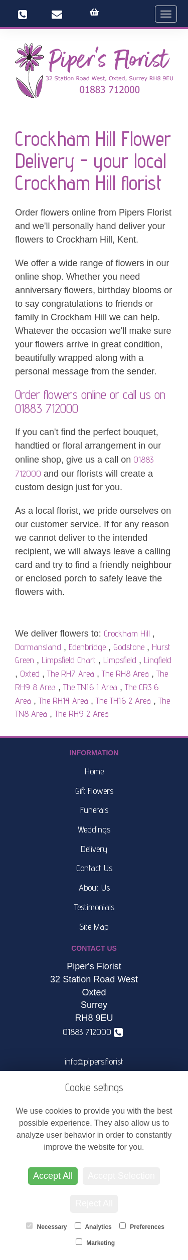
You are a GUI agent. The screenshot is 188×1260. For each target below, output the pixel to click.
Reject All (94, 1203)
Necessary (46, 1226)
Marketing (95, 1242)
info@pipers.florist (94, 1061)
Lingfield (157, 660)
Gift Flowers (94, 790)
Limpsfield (119, 660)
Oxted (30, 673)
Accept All (53, 1176)
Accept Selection (121, 1176)
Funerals (94, 809)
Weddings (94, 829)
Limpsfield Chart (69, 660)
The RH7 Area (70, 673)
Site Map (94, 926)
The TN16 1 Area (90, 687)
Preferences (141, 1226)
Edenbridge (87, 647)
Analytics (93, 1226)
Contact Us (94, 868)
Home (94, 771)
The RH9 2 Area (82, 713)
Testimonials (94, 907)
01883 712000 (46, 408)
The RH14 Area (63, 700)
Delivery (94, 849)
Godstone (128, 647)
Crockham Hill (127, 633)
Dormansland (38, 647)
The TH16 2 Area (123, 700)
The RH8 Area (125, 673)
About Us (94, 887)
